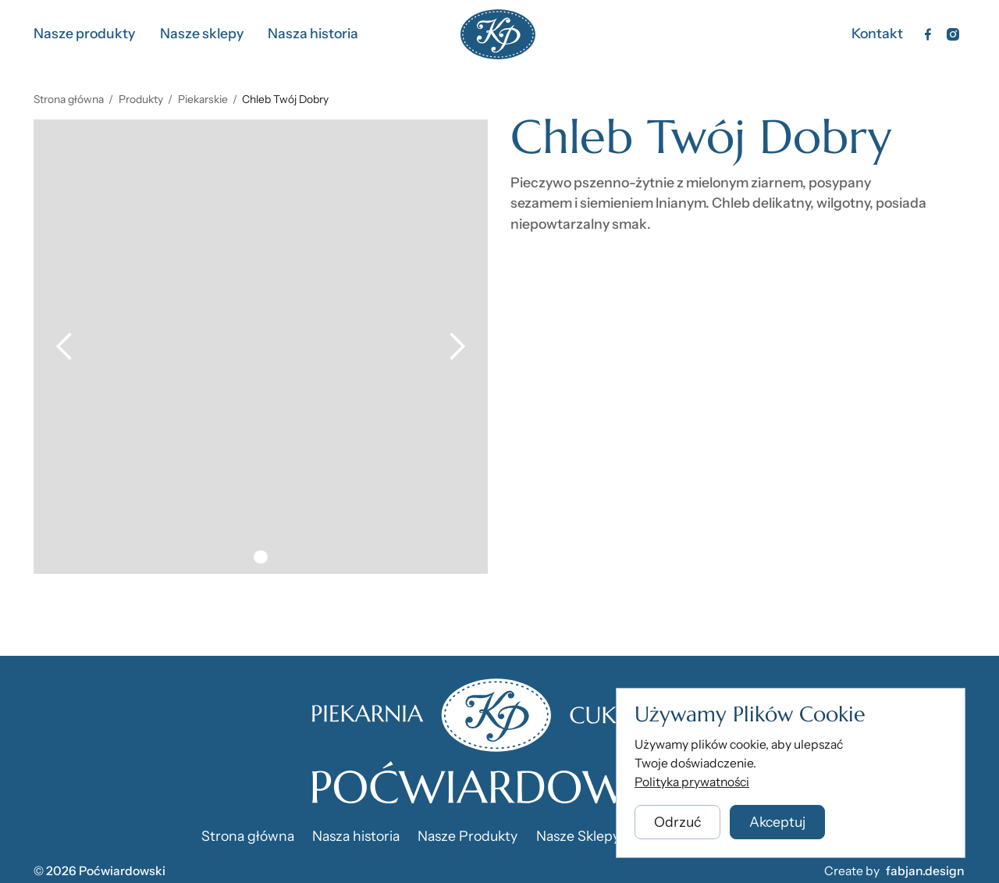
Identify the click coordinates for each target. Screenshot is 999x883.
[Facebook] (927, 34)
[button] (65, 346)
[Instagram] (952, 34)
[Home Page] (497, 34)
